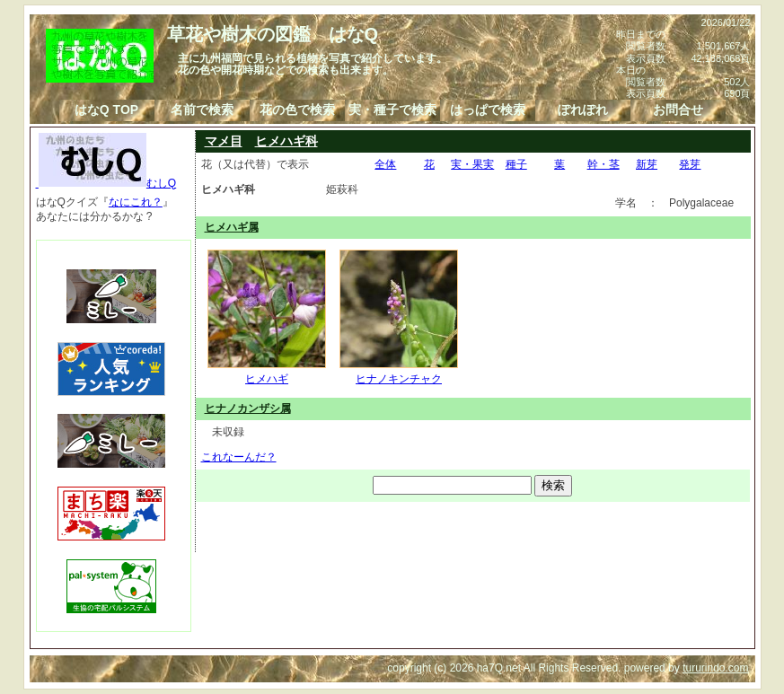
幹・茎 (603, 164)
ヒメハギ (266, 371)
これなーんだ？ (239, 457)
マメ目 (223, 141)
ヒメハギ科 (286, 141)
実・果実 (472, 164)
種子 (516, 164)
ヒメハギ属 (232, 227)
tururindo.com (715, 668)
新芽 (646, 164)
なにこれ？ (136, 202)
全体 (385, 164)
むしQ (106, 183)
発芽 (689, 164)
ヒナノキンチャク (398, 371)
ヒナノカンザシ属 (248, 408)
